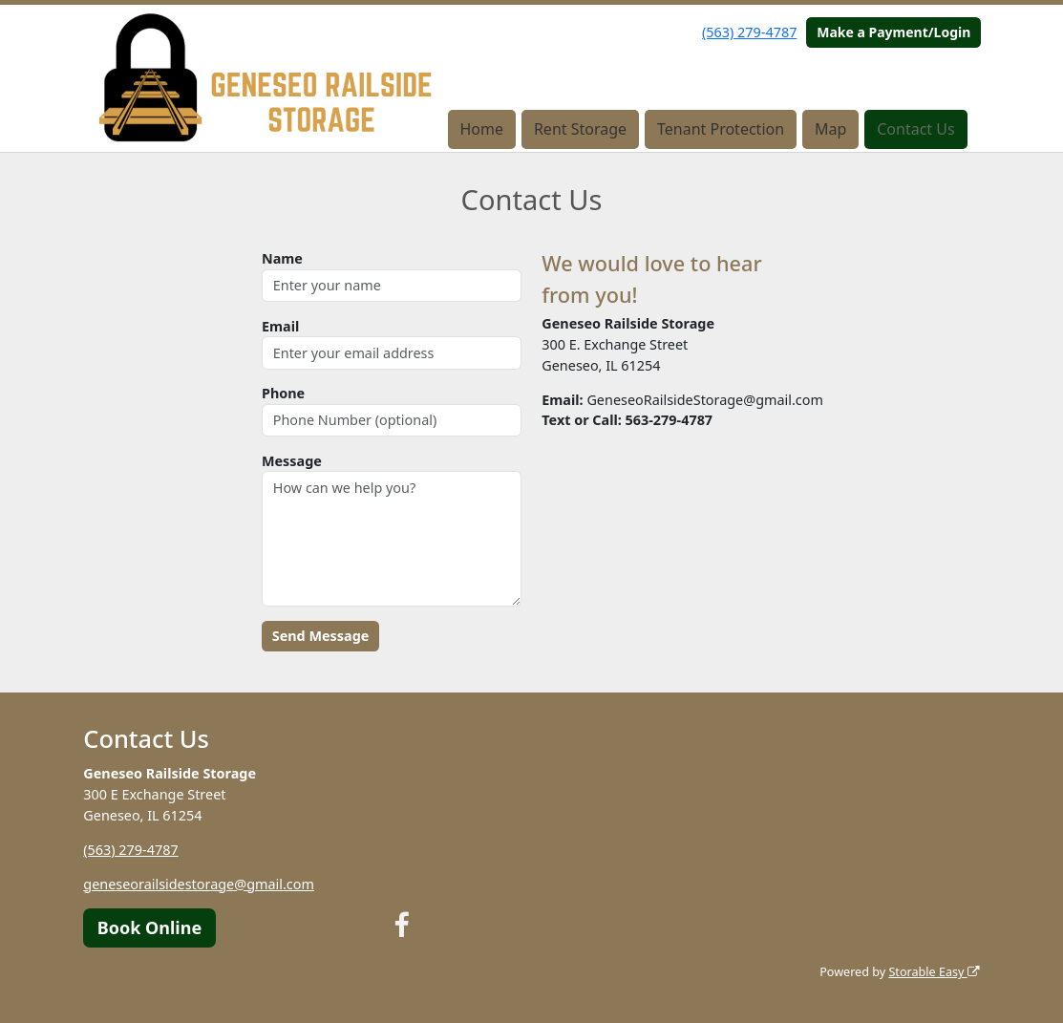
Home (481, 128)
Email (280, 326)
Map (830, 128)
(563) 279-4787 (749, 32)
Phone (283, 393)
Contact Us (915, 128)
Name (282, 258)
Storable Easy (933, 972)
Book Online (149, 927)
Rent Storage (580, 128)
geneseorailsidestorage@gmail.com (198, 884)
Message (292, 461)
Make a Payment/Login (893, 32)
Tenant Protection (720, 128)
